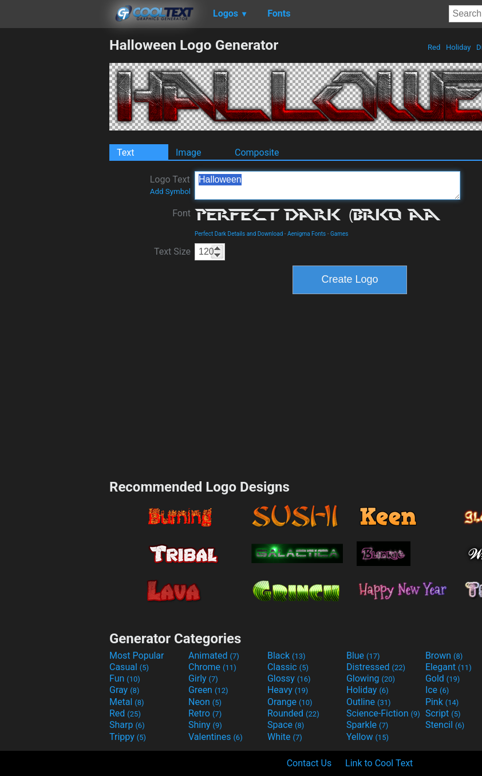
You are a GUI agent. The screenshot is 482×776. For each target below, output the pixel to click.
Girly (203, 678)
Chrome (212, 667)
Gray (124, 689)
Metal (126, 701)
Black (286, 655)
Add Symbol (170, 191)
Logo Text (170, 185)
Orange (290, 701)
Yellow (367, 736)
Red (434, 47)
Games (339, 234)
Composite (257, 152)
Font (181, 213)
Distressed (375, 667)
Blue (363, 655)
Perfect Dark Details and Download (239, 234)
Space (285, 724)
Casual (129, 667)
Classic (288, 667)
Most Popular (136, 655)
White (284, 736)
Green (208, 689)
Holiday (458, 47)
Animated (213, 655)
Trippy (127, 736)
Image (189, 152)
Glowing (370, 678)
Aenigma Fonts (306, 234)
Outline (368, 701)
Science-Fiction (383, 713)
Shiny (205, 724)
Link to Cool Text (379, 763)
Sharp (127, 724)
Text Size (172, 251)
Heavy (287, 689)
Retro (205, 713)
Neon (205, 701)
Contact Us (309, 763)
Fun (124, 678)
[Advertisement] (54, 208)
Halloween (327, 185)
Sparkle (367, 724)
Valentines (215, 736)
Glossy (289, 678)
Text (125, 152)
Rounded (293, 713)
